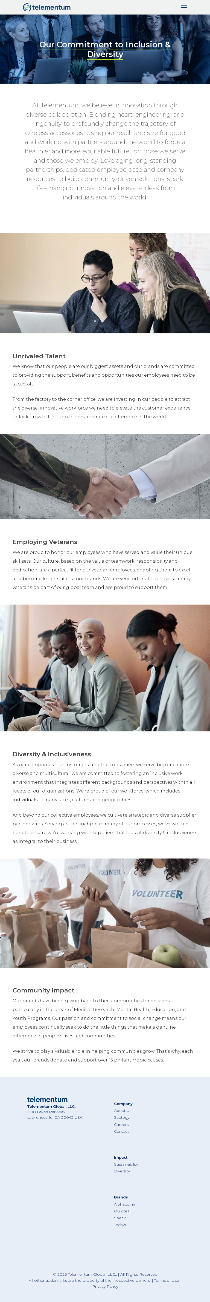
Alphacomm (125, 1204)
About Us (122, 1110)
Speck (120, 1218)
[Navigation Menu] (184, 7)
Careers (121, 1124)
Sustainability (126, 1164)
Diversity (122, 1171)
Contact (121, 1131)
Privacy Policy (105, 1286)
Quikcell (121, 1211)
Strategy (121, 1117)
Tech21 (120, 1225)
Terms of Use (166, 1280)
